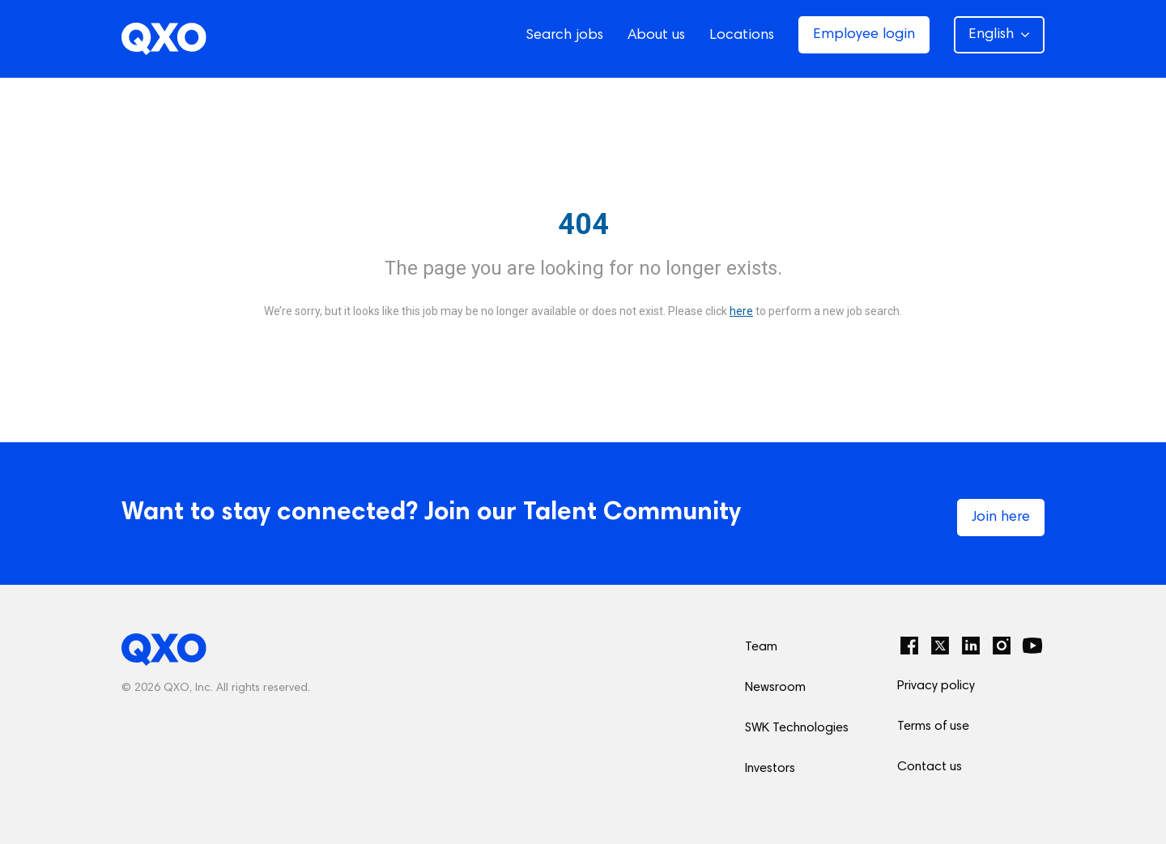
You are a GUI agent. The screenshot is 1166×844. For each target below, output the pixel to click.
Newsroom (775, 687)
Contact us (929, 767)
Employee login (864, 35)
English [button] (999, 35)
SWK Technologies (797, 728)
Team (761, 647)
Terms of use (933, 726)
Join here (1001, 517)
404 (583, 224)
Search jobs (564, 35)
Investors (770, 768)
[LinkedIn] (971, 645)
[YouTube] (1032, 645)
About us (656, 35)
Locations (741, 35)
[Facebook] (909, 645)
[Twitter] (940, 645)
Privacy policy (936, 686)
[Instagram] (1001, 645)
